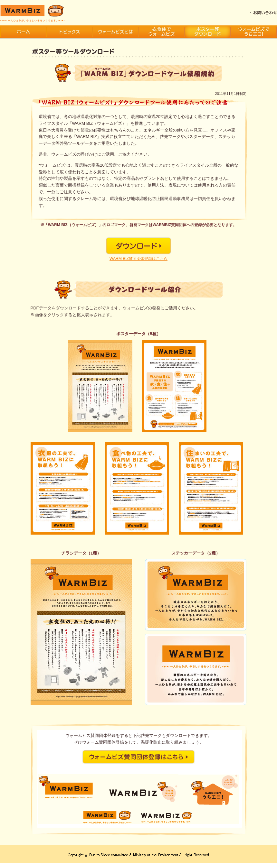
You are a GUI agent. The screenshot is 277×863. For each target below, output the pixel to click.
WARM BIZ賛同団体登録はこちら (138, 258)
